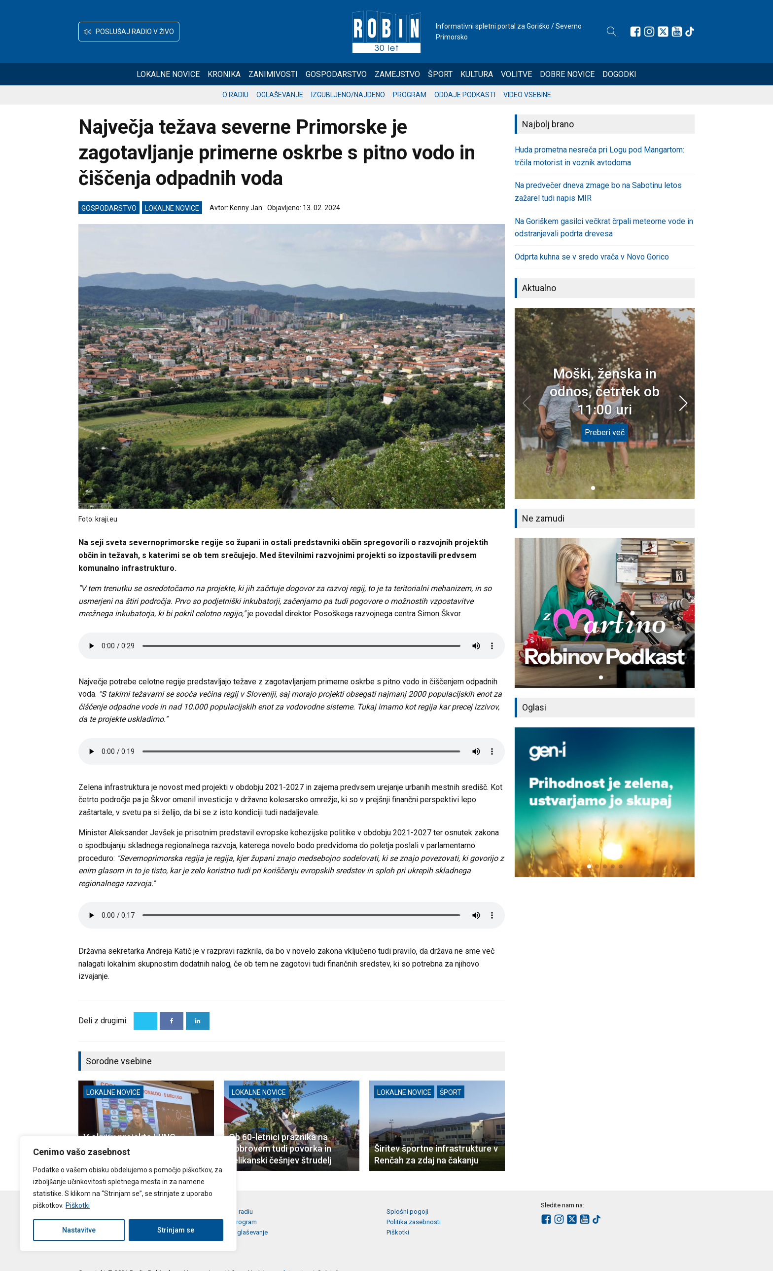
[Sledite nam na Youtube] (677, 31)
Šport (440, 74)
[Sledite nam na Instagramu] (649, 31)
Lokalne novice (168, 74)
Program (409, 95)
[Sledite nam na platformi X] (663, 31)
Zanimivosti (273, 74)
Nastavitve (79, 1230)
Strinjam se (175, 1230)
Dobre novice (567, 74)
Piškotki (78, 1205)
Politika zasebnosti (413, 1222)
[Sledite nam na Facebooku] (635, 31)
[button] (128, 31)
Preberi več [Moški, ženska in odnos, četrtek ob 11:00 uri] (605, 432)
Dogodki (619, 74)
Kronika (224, 74)
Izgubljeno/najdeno (348, 95)
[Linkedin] (198, 1021)
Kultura (476, 74)
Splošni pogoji (407, 1211)
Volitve (516, 74)
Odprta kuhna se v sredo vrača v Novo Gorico (592, 257)
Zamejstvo (397, 74)
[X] (145, 1021)
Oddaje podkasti (464, 95)
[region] (128, 1193)
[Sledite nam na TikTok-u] (690, 32)
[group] (605, 613)
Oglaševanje (279, 95)
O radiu (235, 95)
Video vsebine (527, 95)
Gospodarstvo (336, 74)
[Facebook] (171, 1021)
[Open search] (612, 31)
